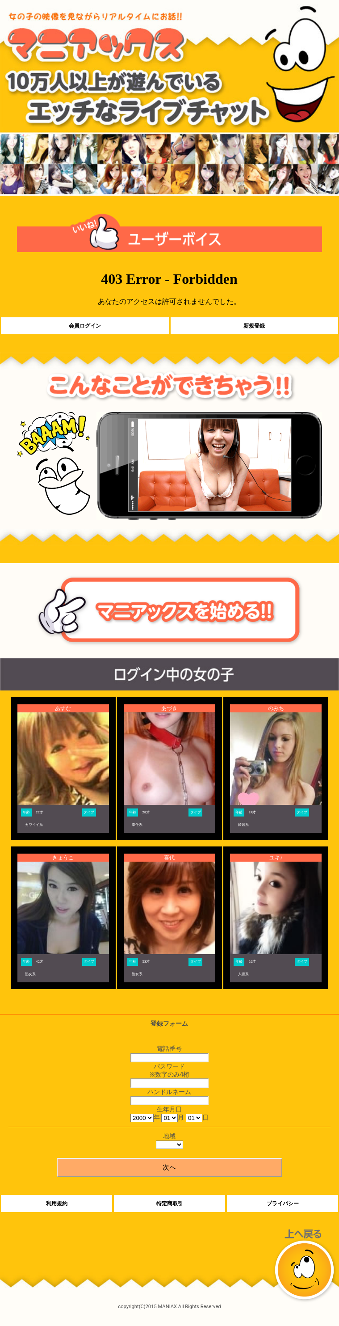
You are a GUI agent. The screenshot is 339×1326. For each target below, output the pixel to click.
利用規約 (56, 1203)
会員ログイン (85, 326)
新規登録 (254, 326)
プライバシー (283, 1203)
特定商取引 (169, 1203)
